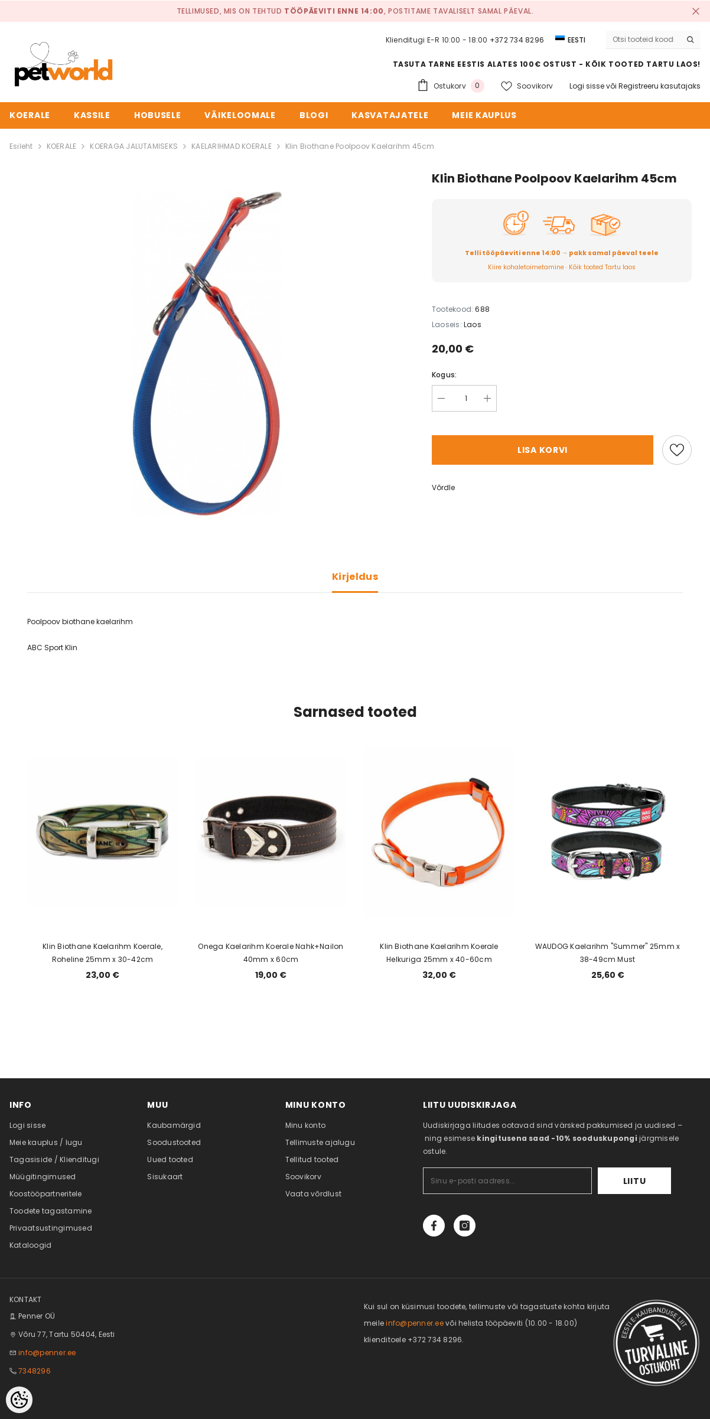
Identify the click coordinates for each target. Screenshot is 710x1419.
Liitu (634, 1181)
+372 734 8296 (517, 40)
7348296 (34, 1371)
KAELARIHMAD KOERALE (231, 146)
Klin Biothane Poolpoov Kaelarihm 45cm (360, 146)
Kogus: (444, 375)
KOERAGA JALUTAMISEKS (134, 146)
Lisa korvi (542, 450)
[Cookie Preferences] (19, 1400)
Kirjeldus (355, 576)
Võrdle (443, 487)
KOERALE (62, 146)
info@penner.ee (47, 1353)
